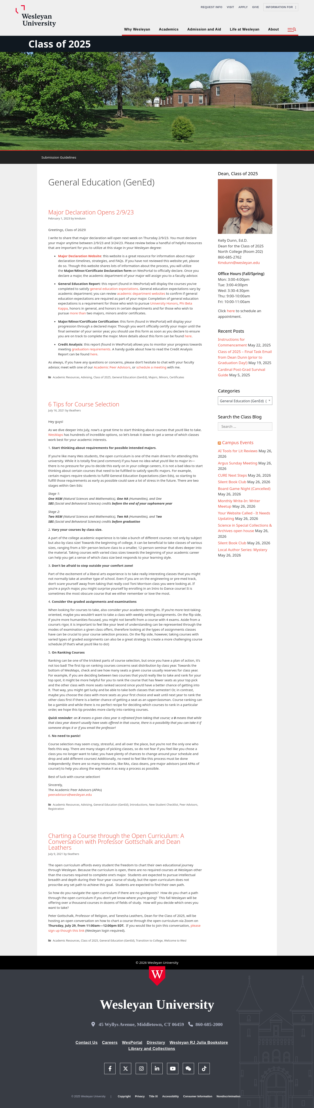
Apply (243, 7)
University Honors (164, 303)
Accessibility (170, 1096)
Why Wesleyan (137, 29)
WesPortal (132, 1042)
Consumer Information (197, 1096)
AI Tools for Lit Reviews (238, 450)
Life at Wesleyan (244, 29)
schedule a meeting (151, 367)
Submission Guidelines (58, 157)
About (273, 29)
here (188, 336)
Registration (56, 809)
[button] (291, 30)
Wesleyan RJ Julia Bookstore (199, 1042)
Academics (169, 29)
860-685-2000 (209, 1024)
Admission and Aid (204, 29)
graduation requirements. (91, 349)
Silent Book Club (232, 481)
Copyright (124, 1096)
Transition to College (149, 940)
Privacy (140, 1096)
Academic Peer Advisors (112, 367)
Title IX (153, 1096)
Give (255, 7)
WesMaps (55, 434)
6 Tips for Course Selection (83, 404)
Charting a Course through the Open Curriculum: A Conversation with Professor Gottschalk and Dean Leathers (116, 841)
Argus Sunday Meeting (237, 463)
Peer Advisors (189, 805)
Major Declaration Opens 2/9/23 (91, 212)
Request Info (211, 7)
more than (78, 313)
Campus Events (238, 442)
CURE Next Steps (232, 475)
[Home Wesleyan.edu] (157, 976)
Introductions (138, 805)
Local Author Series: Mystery (242, 549)
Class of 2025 (59, 43)
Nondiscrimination (228, 1096)
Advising (86, 377)
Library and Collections (151, 1048)
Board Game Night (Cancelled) (244, 488)
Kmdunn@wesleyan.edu (239, 262)
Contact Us (87, 1042)
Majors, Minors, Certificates (166, 377)
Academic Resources (66, 377)
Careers (110, 1042)
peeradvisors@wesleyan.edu (70, 794)
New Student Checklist (163, 805)
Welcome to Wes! (175, 940)
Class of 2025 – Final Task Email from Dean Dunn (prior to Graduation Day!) (245, 357)
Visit (230, 7)
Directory (156, 1042)
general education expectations (114, 288)
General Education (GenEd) (129, 377)
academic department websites (141, 293)
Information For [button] (281, 7)
